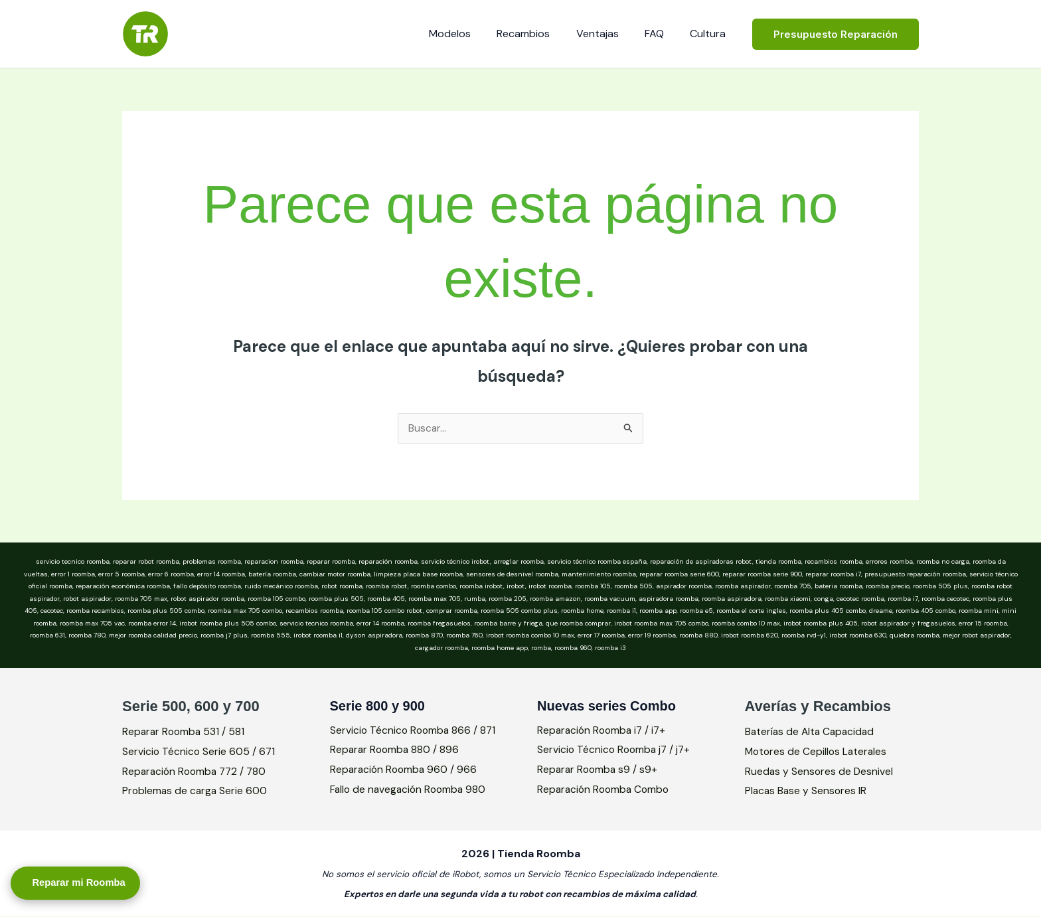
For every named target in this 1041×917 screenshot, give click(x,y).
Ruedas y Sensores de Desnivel (820, 771)
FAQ (661, 34)
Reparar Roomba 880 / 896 (396, 750)
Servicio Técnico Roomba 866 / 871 (414, 731)
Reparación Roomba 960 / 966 (405, 770)
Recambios (540, 34)
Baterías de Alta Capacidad (811, 732)
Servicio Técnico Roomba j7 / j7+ (615, 750)
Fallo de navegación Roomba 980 (410, 790)
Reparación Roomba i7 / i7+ (604, 731)
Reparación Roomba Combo (605, 790)
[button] (835, 34)
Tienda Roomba (266, 26)
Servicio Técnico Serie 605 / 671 (199, 752)
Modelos (472, 34)
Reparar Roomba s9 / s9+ (599, 770)
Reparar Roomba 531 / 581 (185, 732)
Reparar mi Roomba (89, 880)
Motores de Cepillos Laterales (817, 752)
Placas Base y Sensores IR (807, 791)
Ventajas (609, 34)
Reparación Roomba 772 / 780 (197, 771)
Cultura (710, 34)
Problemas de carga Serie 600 (196, 791)
